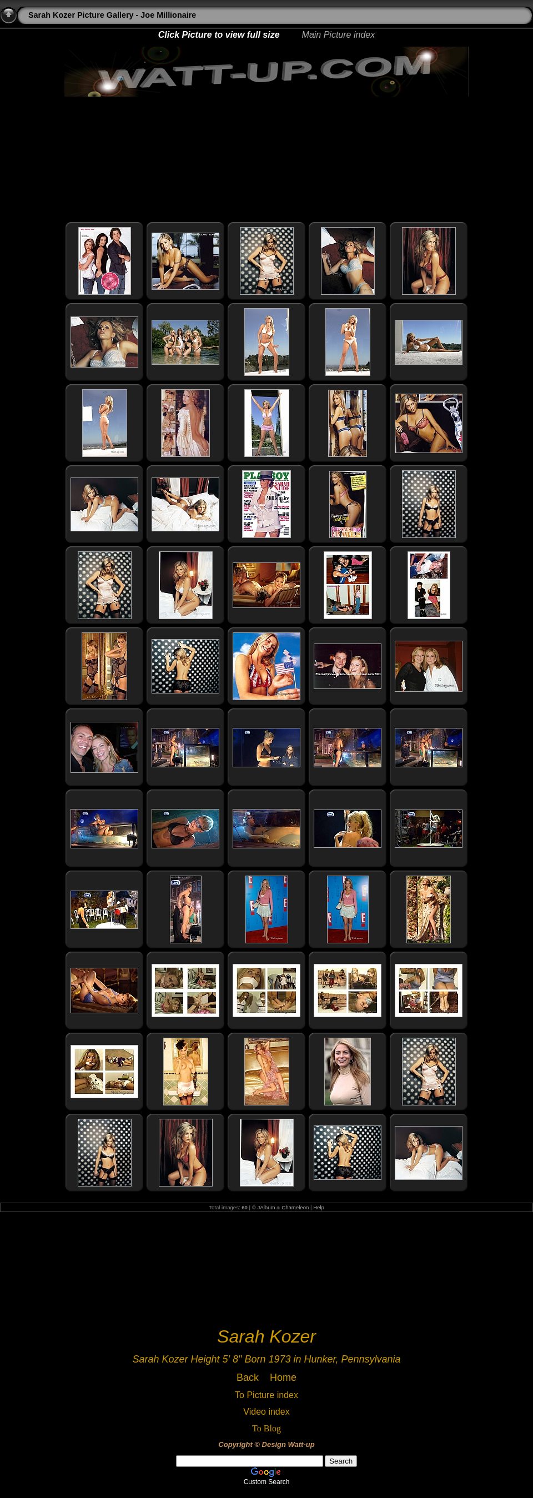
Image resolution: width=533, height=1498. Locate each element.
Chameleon (295, 1207)
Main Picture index (338, 34)
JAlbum (266, 1207)
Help (318, 1207)
